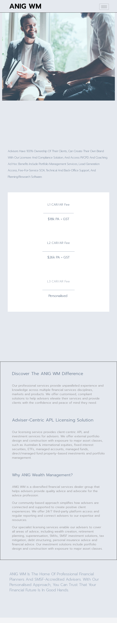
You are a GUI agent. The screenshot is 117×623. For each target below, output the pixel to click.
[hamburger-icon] (104, 7)
